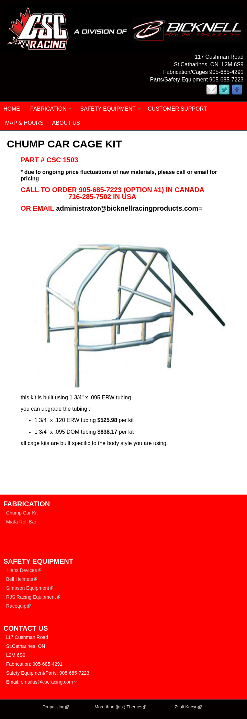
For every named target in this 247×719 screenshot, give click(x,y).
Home (11, 109)
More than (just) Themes (120, 706)
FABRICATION (48, 109)
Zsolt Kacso (188, 706)
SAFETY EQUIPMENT (108, 109)
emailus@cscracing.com (49, 682)
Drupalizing (56, 706)
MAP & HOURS (24, 123)
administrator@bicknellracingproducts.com (129, 208)
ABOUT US (66, 123)
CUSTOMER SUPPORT (177, 109)
